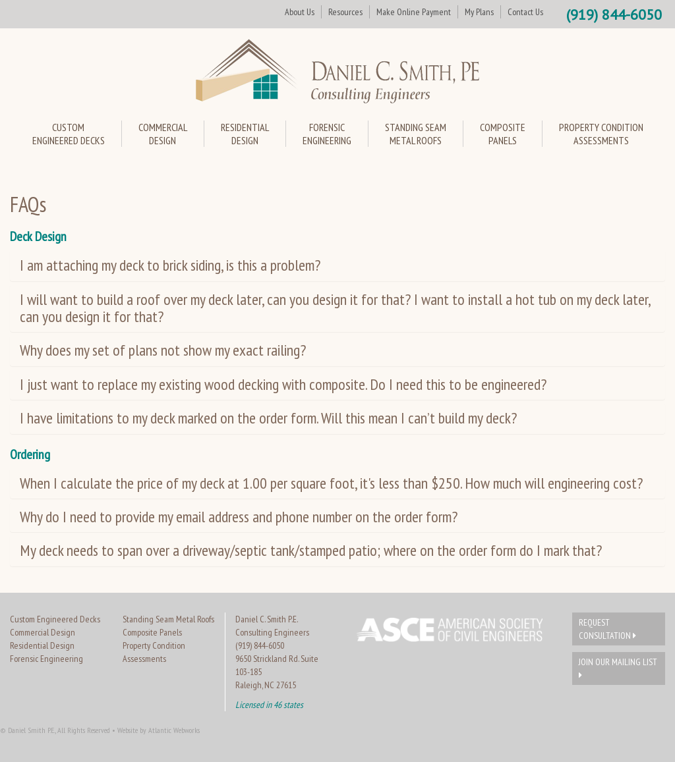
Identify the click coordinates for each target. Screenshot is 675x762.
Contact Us (525, 12)
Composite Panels (152, 632)
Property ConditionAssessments (601, 134)
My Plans (479, 12)
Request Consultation (607, 628)
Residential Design (42, 645)
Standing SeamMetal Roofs (415, 134)
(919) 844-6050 (614, 14)
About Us (299, 12)
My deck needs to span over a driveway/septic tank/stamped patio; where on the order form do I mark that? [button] (311, 550)
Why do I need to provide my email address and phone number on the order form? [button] (238, 516)
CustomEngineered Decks (68, 134)
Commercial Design (42, 632)
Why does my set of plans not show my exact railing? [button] (163, 350)
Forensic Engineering (46, 659)
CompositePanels (502, 134)
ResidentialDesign (245, 134)
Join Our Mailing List (618, 668)
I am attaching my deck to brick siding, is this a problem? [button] (170, 265)
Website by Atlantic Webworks (158, 730)
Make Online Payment (413, 12)
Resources (345, 12)
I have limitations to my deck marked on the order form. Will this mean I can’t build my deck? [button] (268, 418)
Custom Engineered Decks (55, 619)
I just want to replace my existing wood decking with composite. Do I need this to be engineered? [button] (283, 384)
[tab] (337, 265)
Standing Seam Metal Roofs (168, 619)
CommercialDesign (162, 134)
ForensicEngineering (327, 134)
